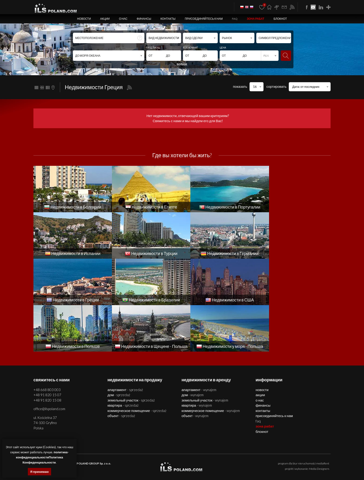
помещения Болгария (291, 462)
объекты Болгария (317, 462)
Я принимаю (39, 471)
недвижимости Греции (234, 467)
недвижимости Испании (140, 467)
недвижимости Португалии (106, 467)
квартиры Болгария (244, 462)
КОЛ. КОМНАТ (190, 47)
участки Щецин (189, 462)
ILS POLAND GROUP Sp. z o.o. (91, 417)
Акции (105, 18)
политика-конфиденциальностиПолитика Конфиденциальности (42, 457)
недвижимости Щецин (79, 462)
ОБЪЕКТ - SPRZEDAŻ (121, 369)
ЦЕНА (223, 47)
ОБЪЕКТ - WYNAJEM (195, 369)
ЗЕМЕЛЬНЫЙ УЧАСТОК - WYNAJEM (205, 354)
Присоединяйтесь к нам (204, 18)
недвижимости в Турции (171, 467)
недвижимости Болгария (215, 462)
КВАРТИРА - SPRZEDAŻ (123, 359)
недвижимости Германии (203, 467)
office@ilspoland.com (49, 362)
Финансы (144, 18)
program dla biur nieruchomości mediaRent (303, 417)
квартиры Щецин (104, 462)
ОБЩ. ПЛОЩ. (153, 47)
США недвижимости (295, 467)
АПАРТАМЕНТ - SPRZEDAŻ (125, 343)
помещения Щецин (145, 462)
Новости (84, 18)
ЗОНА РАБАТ (255, 18)
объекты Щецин (168, 462)
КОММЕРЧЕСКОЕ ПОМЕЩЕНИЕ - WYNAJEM (211, 364)
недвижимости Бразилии (265, 467)
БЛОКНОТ (280, 18)
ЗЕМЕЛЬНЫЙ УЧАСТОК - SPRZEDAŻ (131, 354)
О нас (123, 18)
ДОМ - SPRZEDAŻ (118, 348)
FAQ (234, 18)
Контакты (168, 18)
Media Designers (319, 422)
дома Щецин (124, 462)
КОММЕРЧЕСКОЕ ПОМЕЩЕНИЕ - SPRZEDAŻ (136, 364)
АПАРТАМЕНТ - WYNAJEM (199, 343)
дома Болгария (266, 462)
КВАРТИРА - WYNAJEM (197, 359)
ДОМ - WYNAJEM (193, 348)
